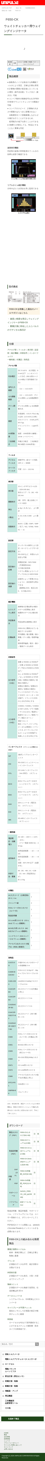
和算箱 (10, 1319)
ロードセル (9, 1364)
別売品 (26, 360)
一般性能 (11, 360)
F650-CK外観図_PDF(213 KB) (25, 1183)
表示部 (30, 350)
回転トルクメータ (12, 1354)
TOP (7, 8)
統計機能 (14, 353)
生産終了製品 (13, 1419)
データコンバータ (14, 1296)
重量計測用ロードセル (16, 1249)
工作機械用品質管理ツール (11, 1402)
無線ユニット (12, 1284)
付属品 (19, 360)
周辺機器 (8, 1396)
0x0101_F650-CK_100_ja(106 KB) (26, 1194)
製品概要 (10, 63)
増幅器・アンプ (11, 1391)
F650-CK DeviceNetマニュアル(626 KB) (25, 1162)
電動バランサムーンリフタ (10, 1370)
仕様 (14, 63)
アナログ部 (12, 350)
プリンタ (11, 1261)
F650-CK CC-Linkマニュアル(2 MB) (26, 1151)
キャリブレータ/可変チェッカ (19, 1308)
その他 (7, 1408)
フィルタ (22, 350)
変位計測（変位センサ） (15, 1376)
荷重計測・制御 (11, 1381)
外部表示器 (12, 1272)
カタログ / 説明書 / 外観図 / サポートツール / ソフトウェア (28, 63)
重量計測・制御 (11, 1386)
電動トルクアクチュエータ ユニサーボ (20, 1359)
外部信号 (23, 353)
